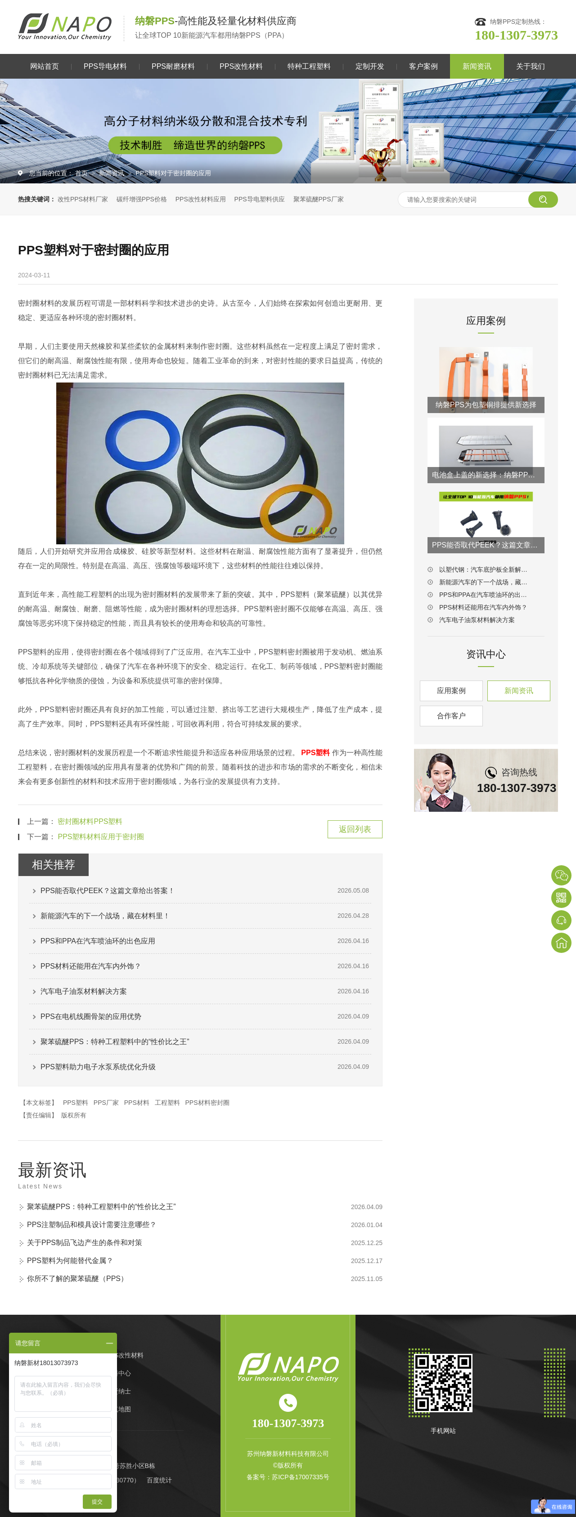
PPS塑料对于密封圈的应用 (173, 173)
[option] (288, 131)
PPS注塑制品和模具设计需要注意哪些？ (92, 1224)
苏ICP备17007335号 (300, 1477)
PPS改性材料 (241, 66)
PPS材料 (136, 1102)
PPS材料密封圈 (207, 1102)
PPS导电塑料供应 (259, 199)
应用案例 (451, 690)
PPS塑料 (75, 1102)
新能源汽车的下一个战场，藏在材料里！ (105, 916)
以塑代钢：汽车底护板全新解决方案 (486, 569)
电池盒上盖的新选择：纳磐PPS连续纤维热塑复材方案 (486, 475)
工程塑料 (167, 1102)
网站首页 (44, 66)
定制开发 (370, 66)
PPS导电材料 (105, 66)
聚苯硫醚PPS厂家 (318, 199)
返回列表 (355, 829)
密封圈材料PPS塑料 (90, 821)
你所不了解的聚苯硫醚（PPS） (77, 1278)
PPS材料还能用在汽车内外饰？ (90, 966)
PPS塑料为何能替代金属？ (70, 1260)
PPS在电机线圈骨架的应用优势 (90, 1016)
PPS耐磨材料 (173, 66)
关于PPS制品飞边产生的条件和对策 (84, 1242)
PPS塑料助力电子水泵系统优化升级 (98, 1067)
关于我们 (530, 66)
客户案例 (423, 66)
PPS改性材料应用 (201, 199)
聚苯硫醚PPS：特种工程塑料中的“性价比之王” (114, 1041)
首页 (82, 173)
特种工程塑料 (309, 66)
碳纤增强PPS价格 (142, 199)
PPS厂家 (106, 1102)
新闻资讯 (477, 66)
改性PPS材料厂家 (83, 199)
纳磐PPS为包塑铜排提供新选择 (486, 405)
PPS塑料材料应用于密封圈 (101, 837)
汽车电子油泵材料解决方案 (83, 991)
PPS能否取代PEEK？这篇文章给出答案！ (107, 890)
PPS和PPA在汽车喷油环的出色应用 (97, 941)
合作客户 (451, 716)
